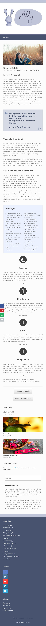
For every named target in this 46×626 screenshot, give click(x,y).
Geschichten (7, 541)
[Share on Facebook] (2, 306)
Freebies (5, 538)
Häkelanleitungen (8, 543)
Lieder (5, 551)
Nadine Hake (34, 70)
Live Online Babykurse (10, 556)
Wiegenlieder (23, 268)
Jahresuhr (6, 546)
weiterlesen (23, 284)
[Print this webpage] (2, 320)
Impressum (6, 605)
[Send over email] (2, 315)
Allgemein (17, 379)
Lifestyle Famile (35, 381)
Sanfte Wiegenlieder (23, 398)
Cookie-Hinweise (8, 610)
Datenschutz (7, 608)
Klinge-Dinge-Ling (23, 391)
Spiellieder (23, 330)
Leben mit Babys (23, 381)
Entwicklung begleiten (10, 381)
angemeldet (14, 468)
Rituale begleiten (23, 299)
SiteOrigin (27, 622)
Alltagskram (7, 527)
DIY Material (7, 530)
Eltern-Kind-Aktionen (27, 379)
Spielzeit (5, 559)
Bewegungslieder (23, 360)
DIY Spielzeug (7, 533)
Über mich (6, 603)
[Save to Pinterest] (2, 310)
